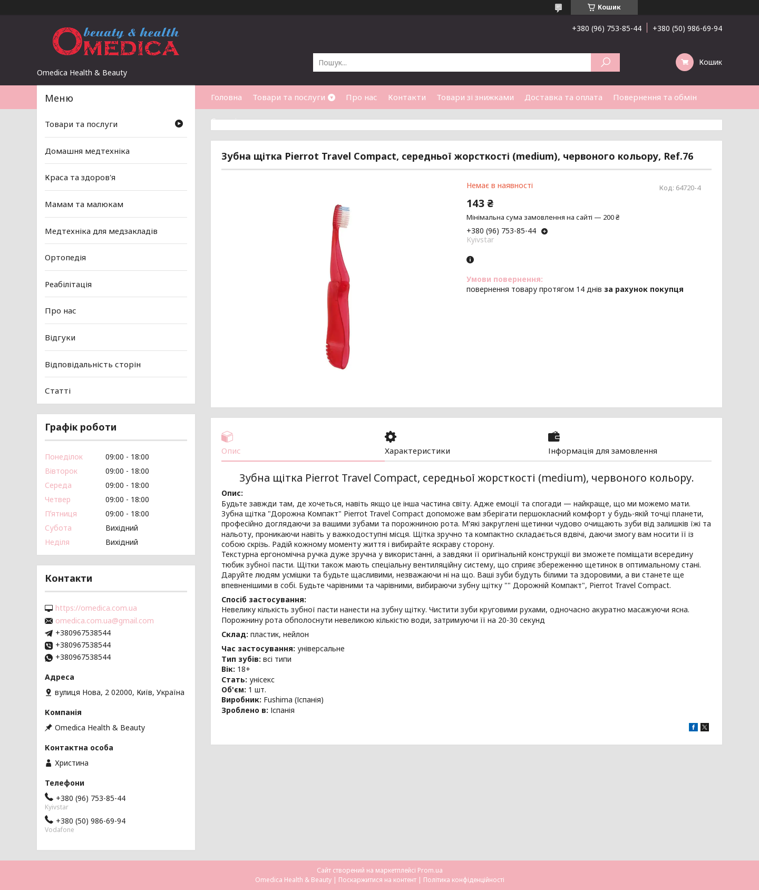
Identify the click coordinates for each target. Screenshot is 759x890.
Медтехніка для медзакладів (101, 230)
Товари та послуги (288, 97)
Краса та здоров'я (80, 177)
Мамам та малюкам (84, 204)
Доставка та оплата (563, 97)
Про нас (361, 97)
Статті (224, 120)
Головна (226, 97)
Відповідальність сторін (93, 364)
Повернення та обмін (655, 97)
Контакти (407, 97)
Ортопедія (65, 257)
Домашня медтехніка (87, 150)
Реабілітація (68, 284)
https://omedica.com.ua (96, 608)
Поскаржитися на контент (377, 879)
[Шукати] (605, 62)
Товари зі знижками (475, 97)
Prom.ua (430, 870)
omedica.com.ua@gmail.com (104, 620)
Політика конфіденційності (463, 879)
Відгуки (60, 337)
